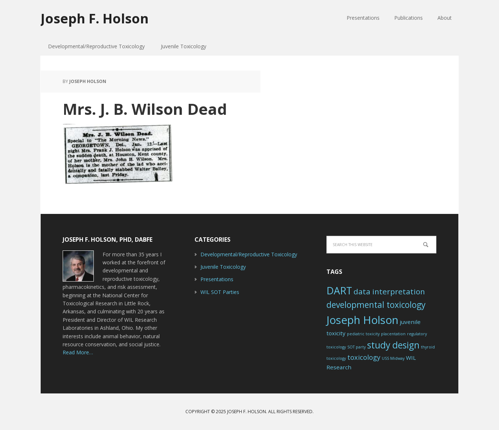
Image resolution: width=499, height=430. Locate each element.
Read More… (78, 352)
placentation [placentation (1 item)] (393, 333)
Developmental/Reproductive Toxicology (248, 254)
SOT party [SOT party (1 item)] (356, 347)
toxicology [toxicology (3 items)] (363, 357)
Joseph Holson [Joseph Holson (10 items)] (362, 320)
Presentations (216, 279)
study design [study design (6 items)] (393, 345)
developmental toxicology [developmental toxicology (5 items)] (375, 304)
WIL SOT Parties (219, 291)
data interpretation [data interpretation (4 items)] (389, 291)
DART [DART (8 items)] (339, 290)
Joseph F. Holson (95, 18)
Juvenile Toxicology (223, 266)
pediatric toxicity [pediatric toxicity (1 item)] (363, 333)
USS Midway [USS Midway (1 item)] (393, 358)
